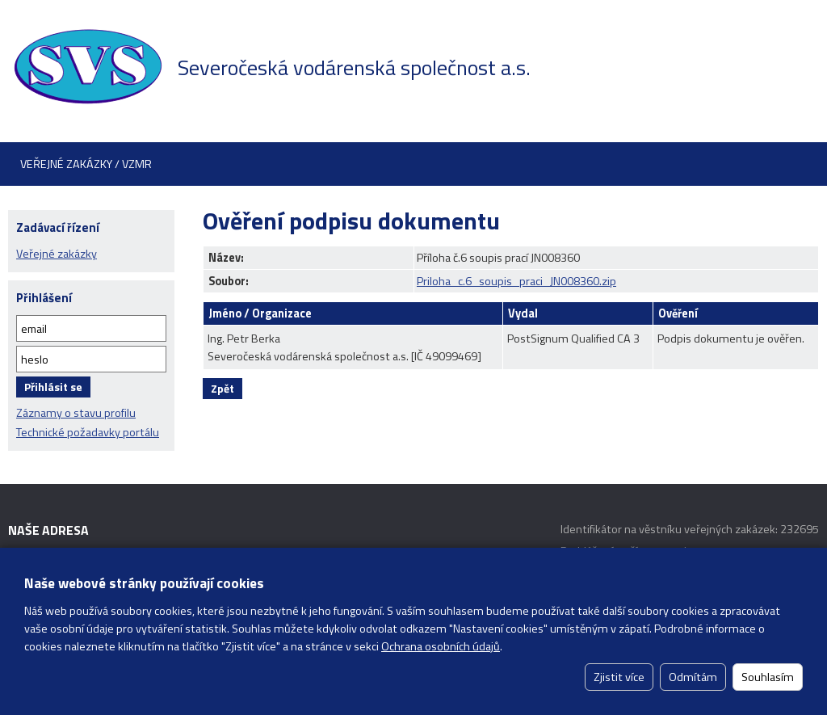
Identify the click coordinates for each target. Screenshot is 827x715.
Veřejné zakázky (56, 254)
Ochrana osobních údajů (440, 646)
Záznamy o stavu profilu (76, 413)
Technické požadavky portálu (87, 432)
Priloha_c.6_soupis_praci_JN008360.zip (516, 281)
